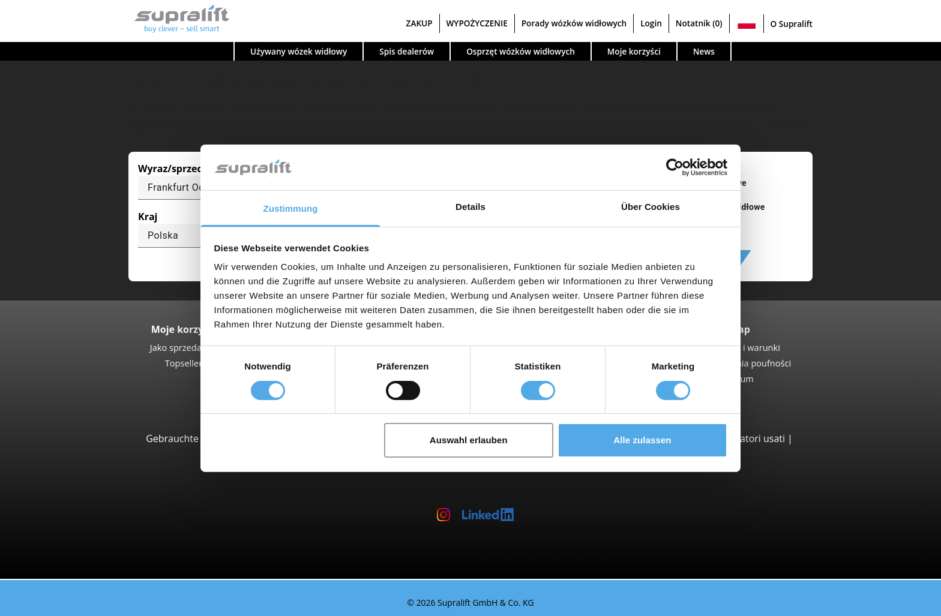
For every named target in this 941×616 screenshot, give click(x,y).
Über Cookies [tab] (650, 207)
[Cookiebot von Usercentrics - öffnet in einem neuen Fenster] (674, 167)
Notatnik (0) (699, 23)
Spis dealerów (406, 51)
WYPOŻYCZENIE (477, 23)
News (704, 51)
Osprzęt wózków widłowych (520, 51)
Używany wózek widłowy (298, 51)
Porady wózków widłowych (574, 23)
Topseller (183, 363)
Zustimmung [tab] (290, 208)
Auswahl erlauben (469, 440)
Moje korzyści (634, 51)
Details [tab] (470, 207)
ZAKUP (419, 23)
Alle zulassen (642, 440)
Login (651, 23)
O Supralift (792, 23)
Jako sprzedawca (183, 347)
